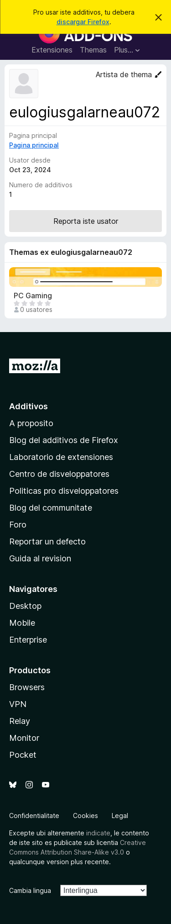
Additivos (28, 406)
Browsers (27, 687)
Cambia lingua (30, 890)
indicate (98, 833)
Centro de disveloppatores (59, 474)
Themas (93, 49)
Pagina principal (34, 145)
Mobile (22, 623)
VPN (17, 704)
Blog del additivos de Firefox (63, 440)
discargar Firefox (83, 22)
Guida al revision (40, 558)
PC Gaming (33, 295)
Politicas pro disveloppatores (64, 491)
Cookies (85, 815)
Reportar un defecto (47, 541)
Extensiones (52, 49)
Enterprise (28, 639)
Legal (120, 815)
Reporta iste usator (85, 221)
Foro (17, 524)
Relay (19, 721)
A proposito (31, 423)
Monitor (24, 738)
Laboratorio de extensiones (61, 457)
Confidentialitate (34, 815)
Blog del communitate (50, 507)
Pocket (22, 755)
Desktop (25, 606)
